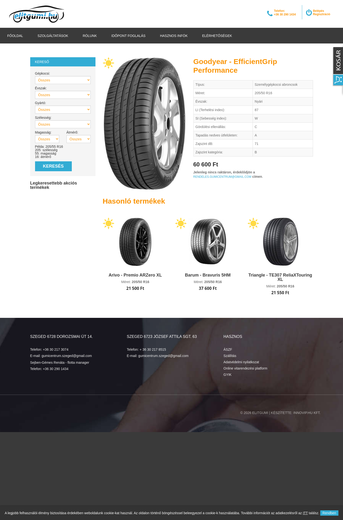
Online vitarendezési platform (245, 368)
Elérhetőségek (217, 36)
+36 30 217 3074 (55, 349)
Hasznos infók (174, 36)
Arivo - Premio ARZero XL (135, 275)
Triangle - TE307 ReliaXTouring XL (280, 277)
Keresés (53, 166)
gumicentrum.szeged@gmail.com (67, 356)
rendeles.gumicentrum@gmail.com (222, 176)
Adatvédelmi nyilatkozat (241, 362)
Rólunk (90, 36)
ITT (305, 513)
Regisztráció (321, 14)
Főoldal (15, 36)
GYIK (228, 375)
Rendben (329, 513)
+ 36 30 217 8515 (152, 349)
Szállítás (230, 356)
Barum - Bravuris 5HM (208, 275)
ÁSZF (228, 349)
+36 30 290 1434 (55, 369)
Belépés (318, 11)
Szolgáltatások (52, 36)
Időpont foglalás (128, 36)
